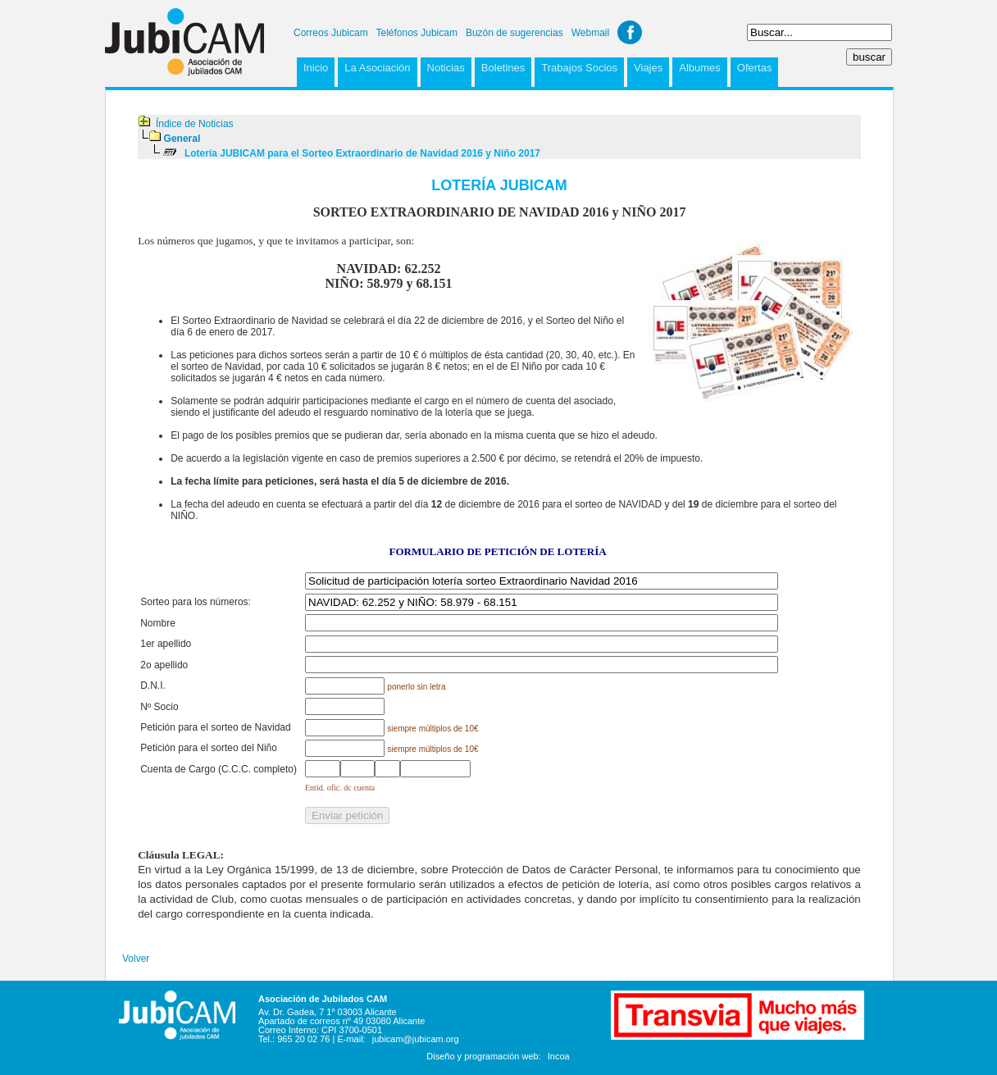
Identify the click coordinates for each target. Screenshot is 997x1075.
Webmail (590, 33)
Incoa (559, 1056)
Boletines (503, 67)
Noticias (446, 67)
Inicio (315, 67)
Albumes (700, 67)
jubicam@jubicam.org (415, 1039)
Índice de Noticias (195, 124)
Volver (135, 958)
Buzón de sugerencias (514, 33)
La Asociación (377, 67)
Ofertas (754, 67)
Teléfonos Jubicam (417, 33)
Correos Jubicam (331, 33)
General (182, 138)
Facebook (629, 32)
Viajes (648, 67)
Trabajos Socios (579, 67)
